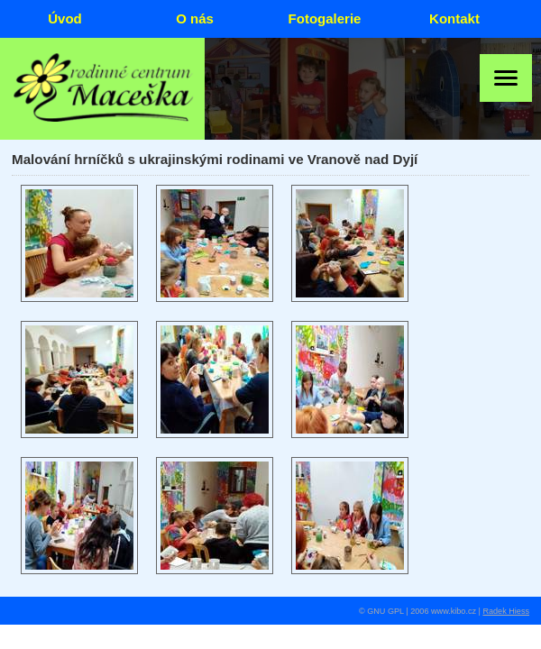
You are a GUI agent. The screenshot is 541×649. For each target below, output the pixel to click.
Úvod (65, 18)
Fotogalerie (325, 18)
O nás (195, 18)
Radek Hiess (505, 611)
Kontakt (454, 18)
